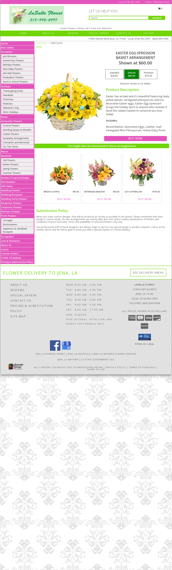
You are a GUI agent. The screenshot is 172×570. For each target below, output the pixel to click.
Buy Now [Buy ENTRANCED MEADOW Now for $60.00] (104, 199)
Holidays (6, 86)
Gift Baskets (8, 181)
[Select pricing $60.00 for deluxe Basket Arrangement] (131, 74)
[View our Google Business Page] (66, 349)
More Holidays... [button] (11, 112)
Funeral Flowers (11, 125)
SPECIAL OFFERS (98, 33)
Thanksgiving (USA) (13, 90)
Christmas (8, 99)
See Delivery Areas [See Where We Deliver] (148, 272)
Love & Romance (10, 240)
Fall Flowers (9, 160)
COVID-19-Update (11, 257)
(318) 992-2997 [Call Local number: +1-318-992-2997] (133, 2)
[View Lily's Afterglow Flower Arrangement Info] (142, 171)
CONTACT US (124, 33)
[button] (144, 337)
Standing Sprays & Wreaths (17, 129)
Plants (4, 151)
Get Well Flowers (12, 73)
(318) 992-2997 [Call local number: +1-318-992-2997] (149, 298)
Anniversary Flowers (13, 60)
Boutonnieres (10, 224)
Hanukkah (8, 95)
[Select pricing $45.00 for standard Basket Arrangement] (114, 74)
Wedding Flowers (10, 190)
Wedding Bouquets (12, 194)
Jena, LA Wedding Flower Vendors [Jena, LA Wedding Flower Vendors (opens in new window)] (114, 353)
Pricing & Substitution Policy (17, 262)
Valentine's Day (11, 107)
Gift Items (7, 186)
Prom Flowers (8, 215)
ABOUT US (48, 33)
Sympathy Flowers (11, 121)
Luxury (5, 249)
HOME (23, 33)
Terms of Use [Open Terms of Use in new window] (96, 369)
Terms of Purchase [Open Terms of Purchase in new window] (142, 367)
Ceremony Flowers (11, 207)
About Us (6, 245)
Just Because (9, 56)
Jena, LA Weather (68, 359)
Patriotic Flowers (10, 211)
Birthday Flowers (12, 64)
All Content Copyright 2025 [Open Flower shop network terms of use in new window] (53, 367)
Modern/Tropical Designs (15, 177)
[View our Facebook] (55, 349)
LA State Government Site (97, 359)
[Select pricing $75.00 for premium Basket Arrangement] (148, 74)
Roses (4, 116)
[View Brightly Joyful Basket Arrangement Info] (61, 171)
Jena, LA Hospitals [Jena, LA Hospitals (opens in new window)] (79, 353)
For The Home (10, 146)
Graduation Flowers (13, 77)
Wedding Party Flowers (14, 198)
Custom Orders (9, 253)
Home (4, 43)
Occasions (6, 51)
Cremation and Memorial (16, 142)
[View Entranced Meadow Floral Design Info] (102, 171)
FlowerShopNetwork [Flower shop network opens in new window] (88, 367)
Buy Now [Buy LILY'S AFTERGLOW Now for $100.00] (145, 199)
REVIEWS (73, 33)
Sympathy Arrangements (16, 138)
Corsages (8, 220)
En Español (7, 236)
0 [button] (160, 8)
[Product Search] (119, 18)
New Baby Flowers (13, 68)
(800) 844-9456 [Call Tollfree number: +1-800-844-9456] (161, 2)
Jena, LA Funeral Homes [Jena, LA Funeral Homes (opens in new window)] (50, 353)
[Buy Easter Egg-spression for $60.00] (135, 138)
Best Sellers (7, 47)
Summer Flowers (12, 172)
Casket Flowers (11, 134)
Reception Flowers (11, 203)
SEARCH (157, 18)
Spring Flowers (10, 168)
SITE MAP (149, 33)
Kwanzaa (7, 103)
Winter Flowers (11, 164)
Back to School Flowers (15, 81)
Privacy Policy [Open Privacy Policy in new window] (116, 367)
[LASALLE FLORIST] (36, 14)
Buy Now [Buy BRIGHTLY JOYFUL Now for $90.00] (64, 199)
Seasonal (6, 155)
